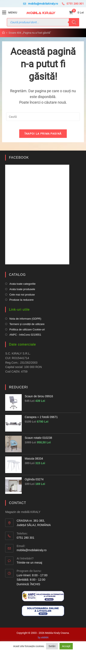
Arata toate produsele (22, 289)
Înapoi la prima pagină (43, 133)
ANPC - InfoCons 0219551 (25, 334)
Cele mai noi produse (22, 294)
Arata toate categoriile (22, 283)
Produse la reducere (21, 299)
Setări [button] (52, 646)
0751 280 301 (73, 3)
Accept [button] (66, 646)
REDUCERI (18, 387)
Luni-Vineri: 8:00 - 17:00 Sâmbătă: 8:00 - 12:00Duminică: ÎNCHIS (32, 580)
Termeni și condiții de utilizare (26, 324)
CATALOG (17, 274)
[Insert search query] (43, 117)
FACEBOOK (19, 157)
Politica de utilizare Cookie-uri (27, 329)
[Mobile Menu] (9, 12)
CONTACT (17, 503)
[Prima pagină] (3, 32)
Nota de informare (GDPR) (25, 318)
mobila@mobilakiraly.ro (40, 3)
